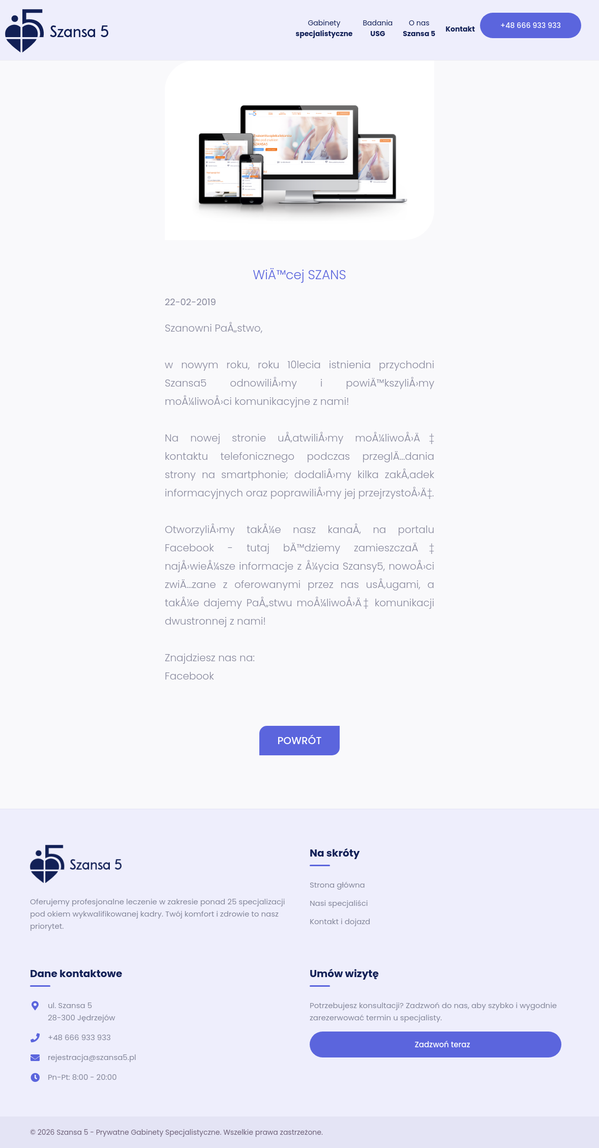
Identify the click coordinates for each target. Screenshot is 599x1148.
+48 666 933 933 (531, 25)
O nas (420, 28)
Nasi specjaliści (339, 903)
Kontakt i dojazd (340, 921)
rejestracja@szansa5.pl (92, 1057)
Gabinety (325, 28)
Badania (379, 28)
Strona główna (337, 884)
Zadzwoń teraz (435, 1044)
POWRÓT (299, 740)
